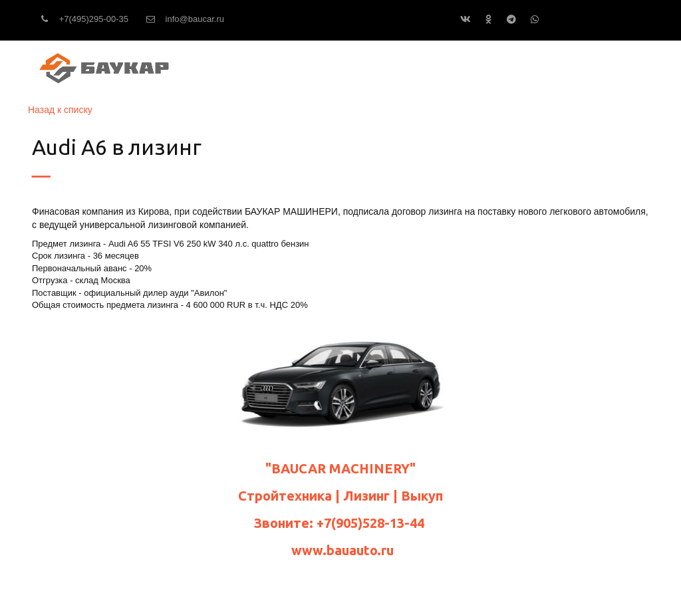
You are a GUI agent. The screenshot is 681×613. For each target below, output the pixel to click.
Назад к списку (60, 109)
